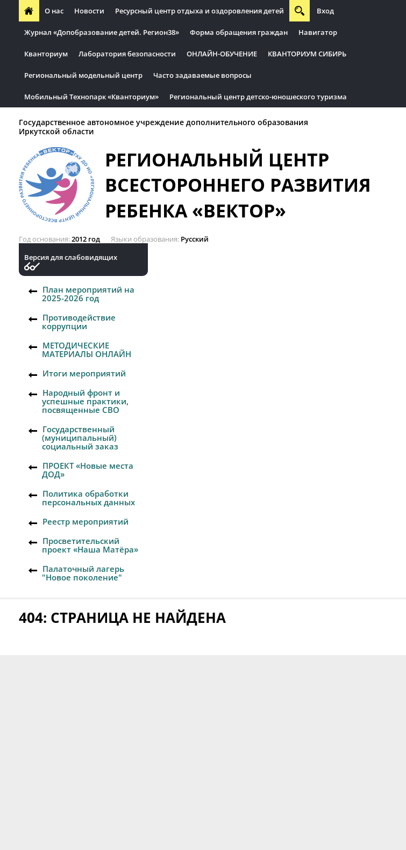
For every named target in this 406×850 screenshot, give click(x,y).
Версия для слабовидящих (70, 257)
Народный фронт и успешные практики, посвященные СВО (85, 401)
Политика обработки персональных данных (88, 497)
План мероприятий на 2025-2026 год (88, 293)
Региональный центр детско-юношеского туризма (258, 96)
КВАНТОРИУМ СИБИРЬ (307, 54)
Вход (325, 11)
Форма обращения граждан (239, 32)
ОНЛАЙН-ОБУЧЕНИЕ (222, 54)
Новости (89, 11)
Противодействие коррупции (79, 321)
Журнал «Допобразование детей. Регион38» (101, 32)
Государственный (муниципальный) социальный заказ (80, 438)
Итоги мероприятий (84, 373)
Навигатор (317, 32)
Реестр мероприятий (85, 521)
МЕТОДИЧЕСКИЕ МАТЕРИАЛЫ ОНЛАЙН (86, 349)
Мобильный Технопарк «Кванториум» (91, 96)
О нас (54, 11)
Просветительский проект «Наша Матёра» (90, 545)
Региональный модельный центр (83, 75)
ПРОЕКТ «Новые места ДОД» (87, 470)
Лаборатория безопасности (127, 54)
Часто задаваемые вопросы (202, 75)
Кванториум (46, 54)
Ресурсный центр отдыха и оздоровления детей (199, 11)
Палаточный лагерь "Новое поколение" (83, 573)
